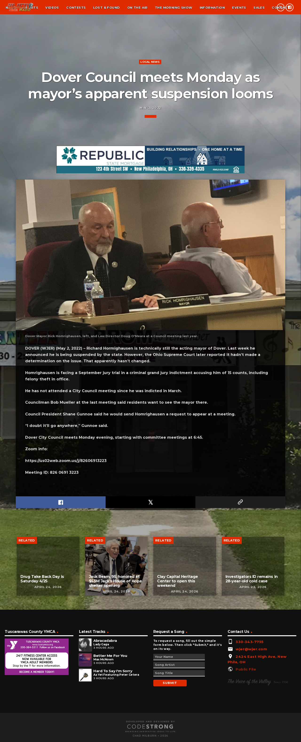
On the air (137, 7)
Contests (76, 7)
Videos (52, 7)
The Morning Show (173, 7)
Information (212, 7)
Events (239, 7)
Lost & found (106, 7)
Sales (259, 7)
